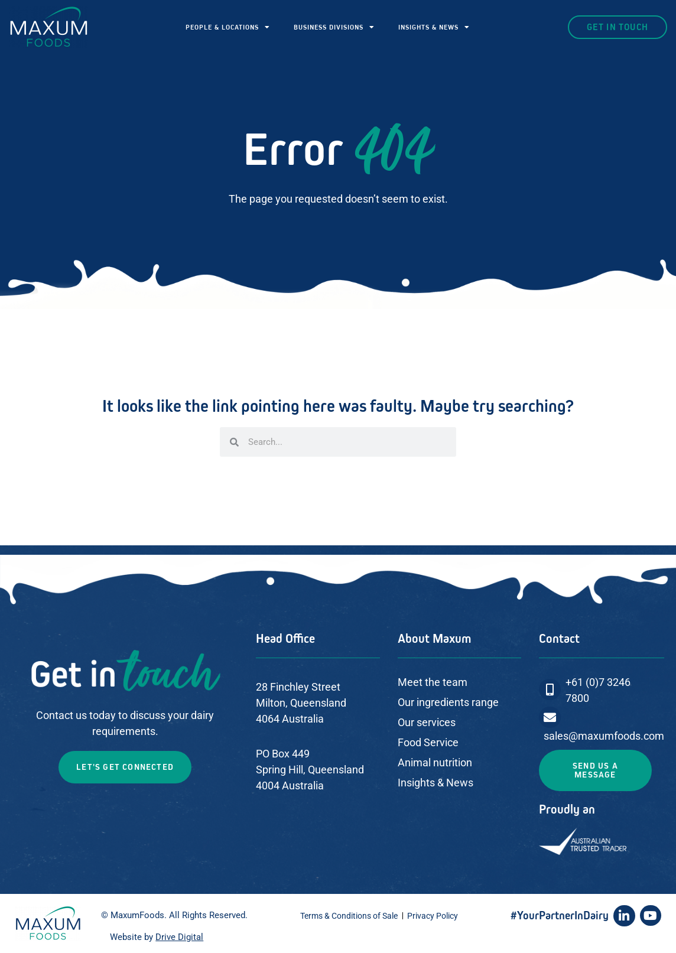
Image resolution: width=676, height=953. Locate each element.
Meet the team (432, 682)
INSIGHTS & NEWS (434, 27)
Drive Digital (179, 937)
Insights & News (435, 782)
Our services (427, 722)
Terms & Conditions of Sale (349, 916)
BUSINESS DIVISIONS (334, 27)
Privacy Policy (432, 916)
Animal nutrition (435, 762)
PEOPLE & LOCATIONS (228, 27)
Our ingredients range (448, 702)
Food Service (428, 742)
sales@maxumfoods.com (604, 736)
